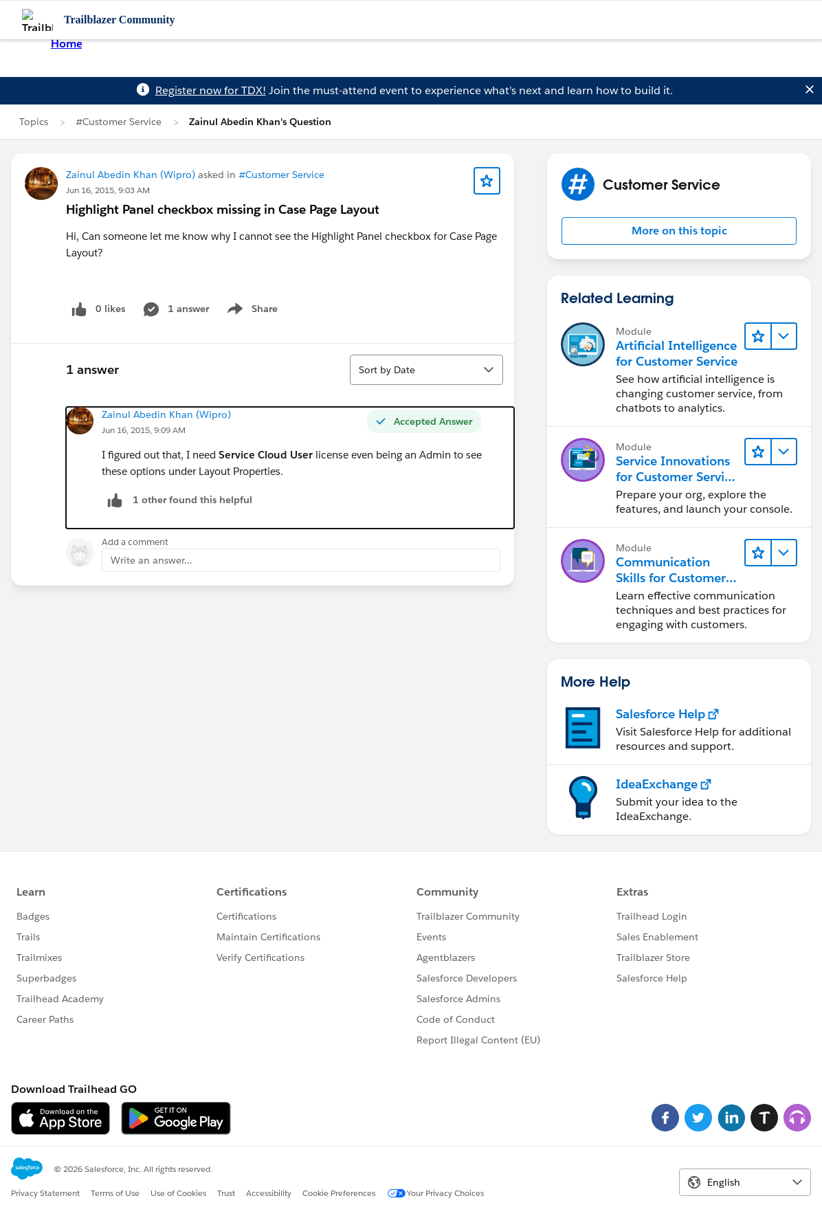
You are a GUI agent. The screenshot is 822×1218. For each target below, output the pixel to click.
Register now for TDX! (210, 90)
